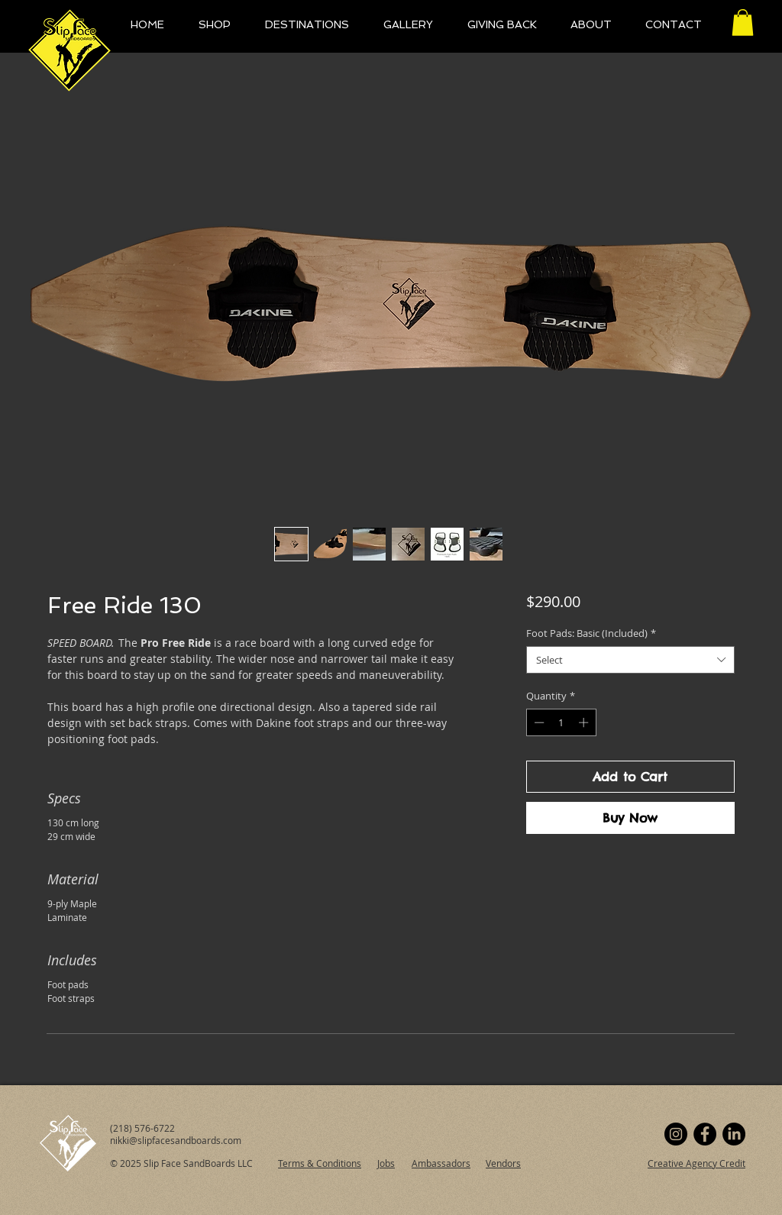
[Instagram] (675, 1134)
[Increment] (585, 722)
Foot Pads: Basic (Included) (591, 633)
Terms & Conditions (319, 1163)
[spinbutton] (561, 722)
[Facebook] (704, 1134)
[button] (743, 22)
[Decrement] (537, 722)
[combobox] (630, 660)
